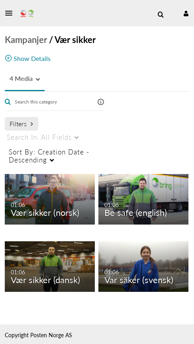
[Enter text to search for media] (52, 102)
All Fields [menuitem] (39, 137)
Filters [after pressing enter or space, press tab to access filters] (21, 123)
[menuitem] (160, 15)
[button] (11, 13)
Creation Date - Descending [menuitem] (49, 156)
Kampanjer (26, 39)
